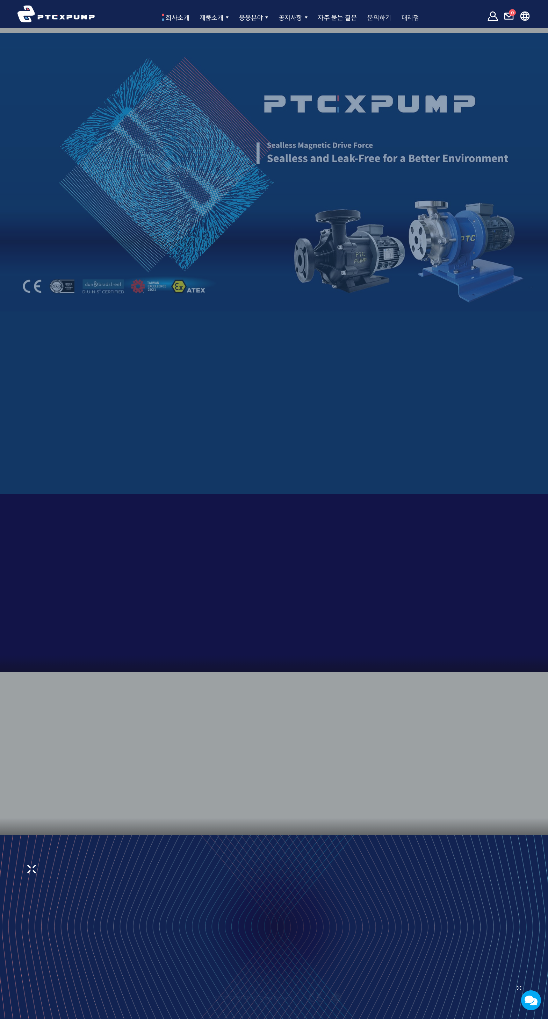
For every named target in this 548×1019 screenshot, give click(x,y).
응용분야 (242, 16)
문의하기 (398, 16)
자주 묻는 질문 (346, 16)
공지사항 (289, 16)
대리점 (436, 16)
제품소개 (195, 16)
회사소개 (151, 16)
